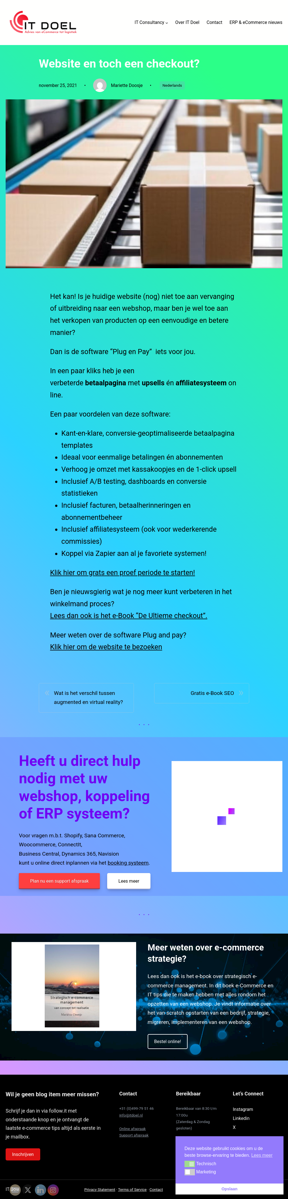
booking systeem (128, 863)
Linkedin (241, 1118)
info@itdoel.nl (131, 1115)
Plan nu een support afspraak (59, 881)
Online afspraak (132, 1128)
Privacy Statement (99, 1189)
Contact (156, 1189)
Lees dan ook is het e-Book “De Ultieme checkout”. (128, 616)
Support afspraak (133, 1135)
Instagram (243, 1109)
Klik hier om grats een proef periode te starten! (122, 573)
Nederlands (172, 85)
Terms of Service (132, 1189)
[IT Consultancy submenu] (166, 22)
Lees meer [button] (262, 1155)
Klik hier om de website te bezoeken (106, 647)
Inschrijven (23, 1154)
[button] (189, 1164)
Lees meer (128, 881)
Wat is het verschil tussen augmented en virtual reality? (88, 698)
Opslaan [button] (230, 1189)
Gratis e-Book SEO (212, 693)
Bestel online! (167, 1041)
